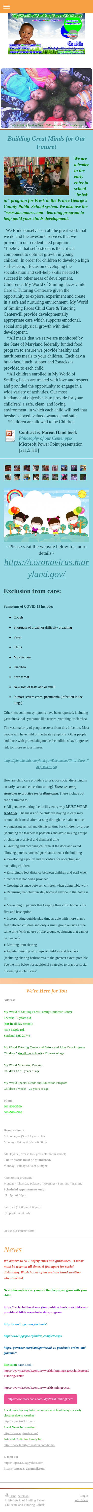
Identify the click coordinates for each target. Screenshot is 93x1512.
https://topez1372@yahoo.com (23, 1462)
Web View (81, 1500)
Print (10, 1496)
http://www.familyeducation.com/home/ (29, 1445)
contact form (26, 1231)
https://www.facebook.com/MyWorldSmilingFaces (40, 1399)
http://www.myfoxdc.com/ (21, 1433)
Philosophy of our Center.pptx (45, 438)
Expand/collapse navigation (46, 6)
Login (84, 1495)
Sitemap (23, 1496)
